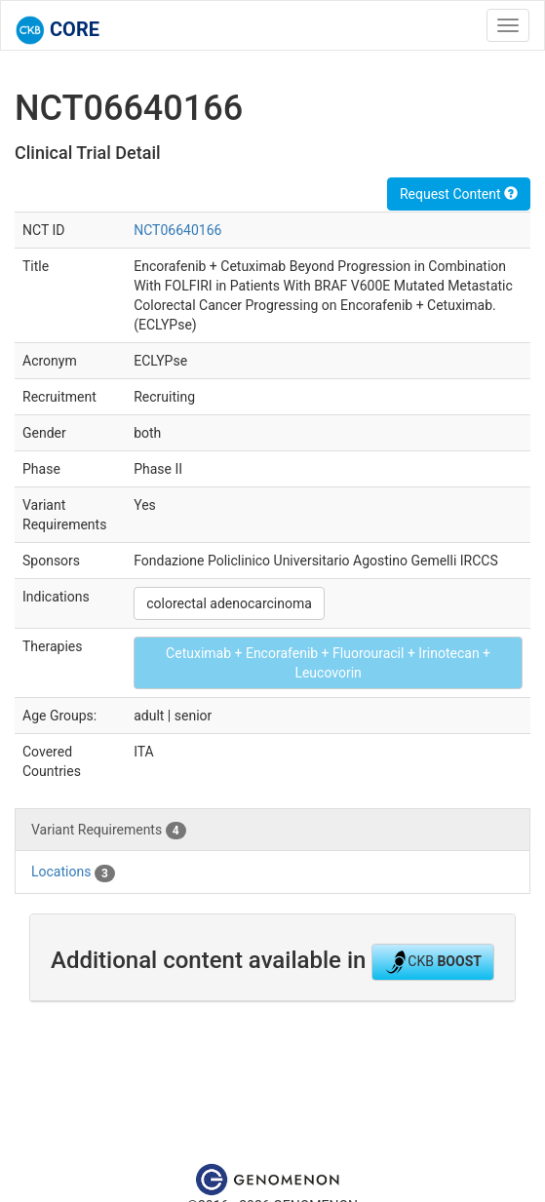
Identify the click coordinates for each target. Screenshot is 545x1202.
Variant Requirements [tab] (108, 830)
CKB (433, 962)
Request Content (459, 194)
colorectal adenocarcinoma (229, 603)
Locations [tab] (73, 872)
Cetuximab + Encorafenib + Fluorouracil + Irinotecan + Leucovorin (328, 662)
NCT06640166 (177, 230)
